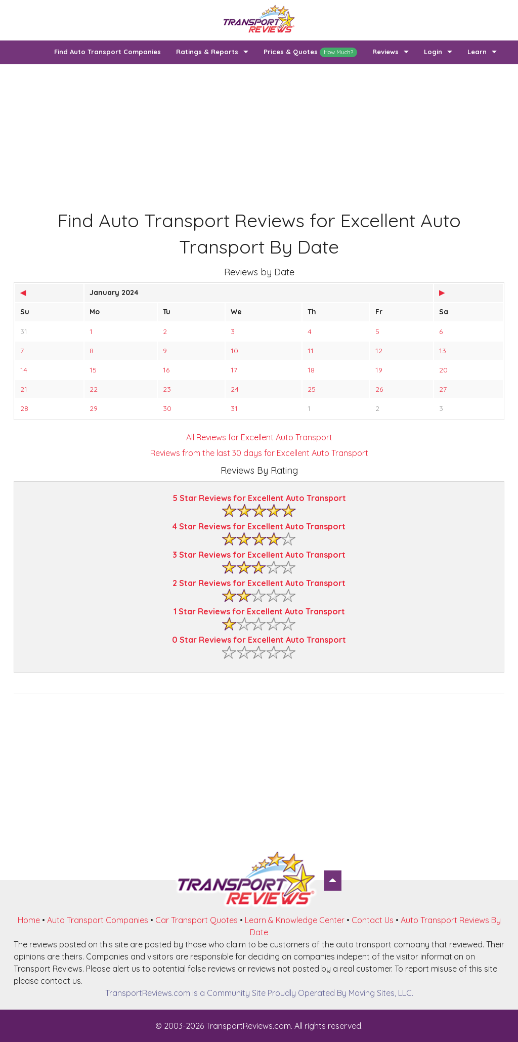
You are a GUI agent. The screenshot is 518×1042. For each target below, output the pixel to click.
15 (93, 369)
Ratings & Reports (207, 52)
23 (167, 389)
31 (23, 331)
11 (311, 350)
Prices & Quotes (310, 52)
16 (166, 369)
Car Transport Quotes (196, 920)
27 (443, 389)
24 (235, 389)
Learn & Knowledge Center (294, 920)
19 (378, 369)
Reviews (385, 52)
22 (94, 389)
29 (94, 408)
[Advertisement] (259, 135)
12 (378, 350)
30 (167, 408)
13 (442, 350)
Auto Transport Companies (97, 920)
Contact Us (373, 920)
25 (312, 389)
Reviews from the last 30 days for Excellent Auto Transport (259, 453)
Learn (477, 52)
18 (311, 369)
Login (433, 52)
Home (29, 920)
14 (23, 369)
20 (443, 369)
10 (234, 350)
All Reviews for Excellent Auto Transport (259, 437)
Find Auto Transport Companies (107, 52)
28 (24, 408)
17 (234, 369)
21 (23, 389)
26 (379, 389)
